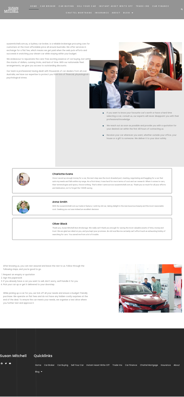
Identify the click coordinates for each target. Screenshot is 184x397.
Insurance (102, 13)
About (116, 13)
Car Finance (160, 6)
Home (33, 6)
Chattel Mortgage (79, 13)
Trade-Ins (143, 6)
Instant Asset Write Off (116, 6)
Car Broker (48, 6)
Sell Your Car (86, 6)
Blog (128, 13)
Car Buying (66, 6)
